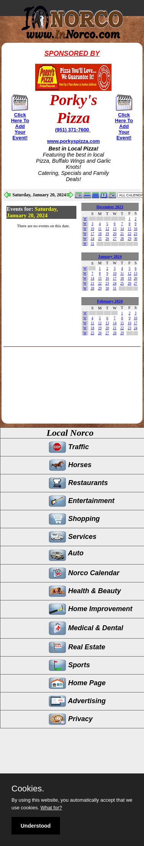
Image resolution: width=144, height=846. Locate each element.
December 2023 (110, 207)
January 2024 (110, 256)
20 (114, 234)
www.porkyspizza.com (73, 141)
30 (135, 239)
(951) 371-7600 (73, 130)
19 (107, 234)
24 (92, 239)
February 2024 (110, 301)
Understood (36, 826)
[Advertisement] (68, 401)
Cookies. (27, 789)
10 (92, 229)
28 (122, 239)
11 (100, 229)
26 (107, 239)
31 (92, 244)
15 (129, 229)
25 (100, 239)
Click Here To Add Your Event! (20, 126)
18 (100, 234)
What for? (51, 807)
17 (92, 234)
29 (129, 239)
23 (135, 234)
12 (107, 229)
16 (135, 229)
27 (114, 239)
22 (129, 234)
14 (122, 229)
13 (114, 229)
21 (122, 234)
